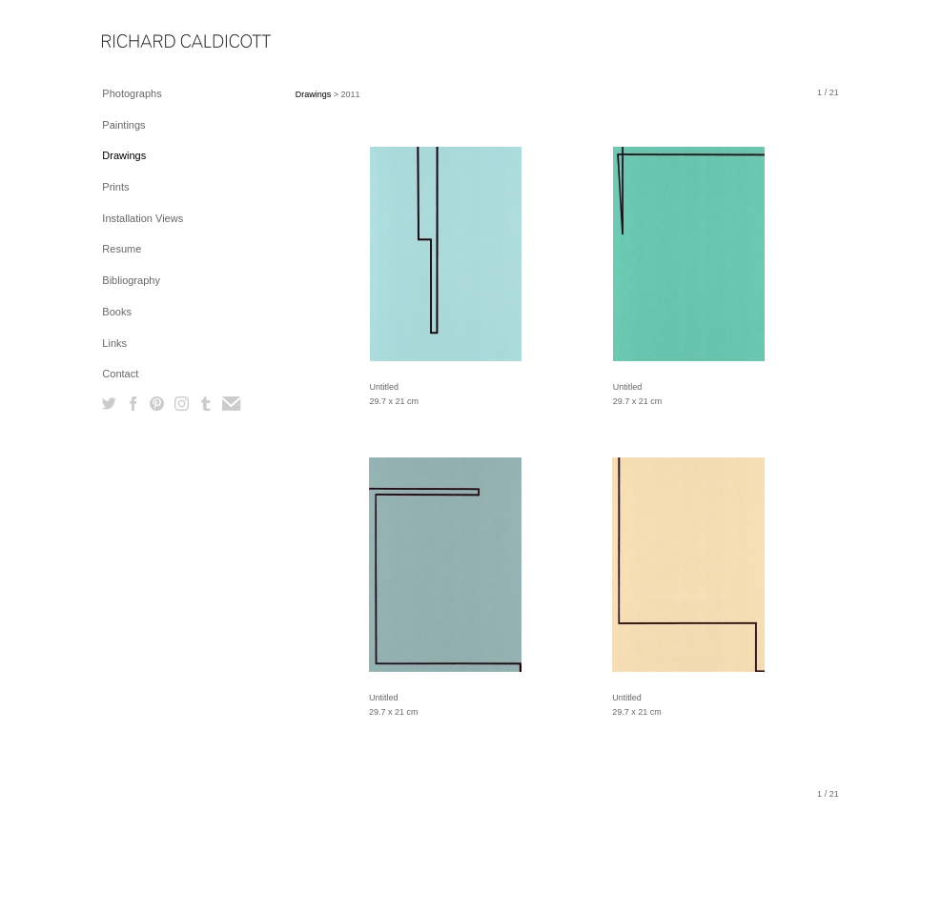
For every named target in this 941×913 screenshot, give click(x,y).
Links (114, 343)
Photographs (131, 93)
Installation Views (142, 218)
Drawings (124, 155)
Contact (120, 373)
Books (117, 311)
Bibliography (131, 280)
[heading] (149, 42)
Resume (121, 248)
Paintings (123, 125)
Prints (115, 187)
